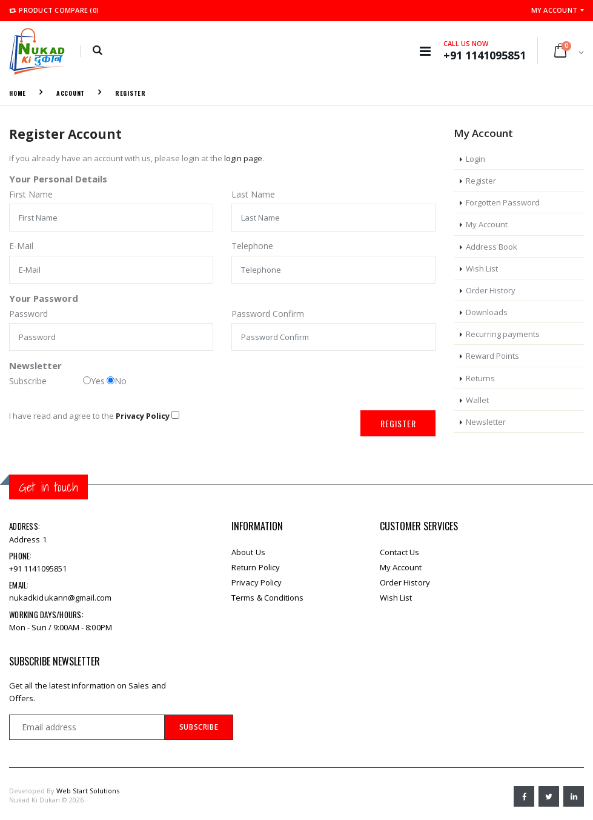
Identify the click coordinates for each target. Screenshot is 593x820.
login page (243, 158)
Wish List (482, 268)
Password (28, 313)
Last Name (253, 194)
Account (70, 93)
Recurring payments (503, 333)
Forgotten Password (503, 202)
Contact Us (400, 552)
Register (130, 93)
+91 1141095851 (38, 568)
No (117, 381)
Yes (94, 381)
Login (475, 158)
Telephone (252, 246)
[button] (97, 50)
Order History (490, 290)
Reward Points (492, 355)
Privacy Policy (256, 582)
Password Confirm (267, 313)
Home (17, 93)
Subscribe (28, 381)
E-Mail (21, 246)
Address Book (491, 246)
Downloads (487, 312)
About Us (248, 552)
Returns (480, 378)
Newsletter (486, 421)
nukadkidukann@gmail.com (60, 597)
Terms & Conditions (267, 597)
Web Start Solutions (87, 790)
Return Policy (255, 567)
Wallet (477, 400)
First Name (31, 194)
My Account (554, 10)
